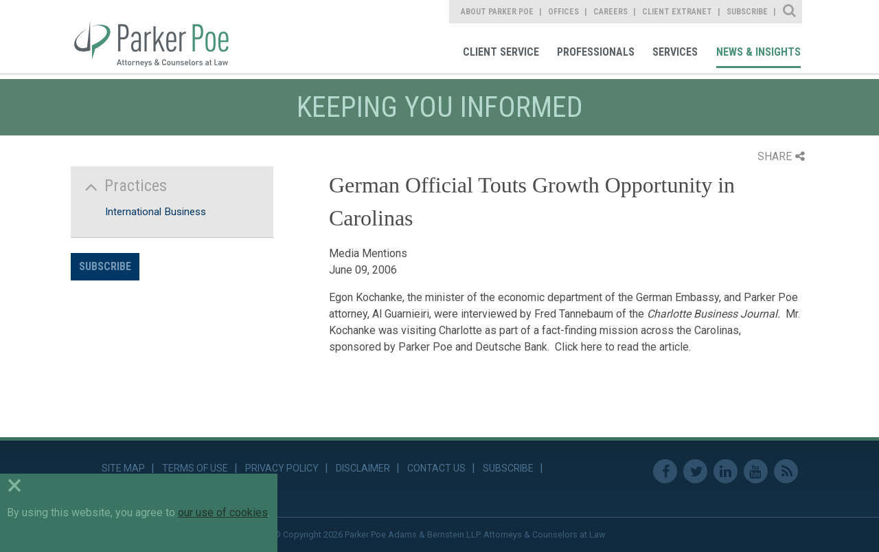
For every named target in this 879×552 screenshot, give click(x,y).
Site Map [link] (123, 468)
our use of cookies (223, 512)
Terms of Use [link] (195, 468)
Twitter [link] (695, 471)
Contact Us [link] (436, 468)
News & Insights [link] (758, 51)
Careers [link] (610, 11)
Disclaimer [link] (363, 468)
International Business (155, 212)
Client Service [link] (501, 51)
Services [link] (675, 51)
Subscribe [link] (747, 11)
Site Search (790, 11)
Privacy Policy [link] (282, 468)
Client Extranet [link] (677, 11)
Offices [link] (563, 11)
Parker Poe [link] (159, 36)
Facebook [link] (665, 471)
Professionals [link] (596, 51)
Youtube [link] (756, 471)
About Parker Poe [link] (497, 11)
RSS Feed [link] (786, 471)
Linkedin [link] (726, 471)
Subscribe (105, 266)
